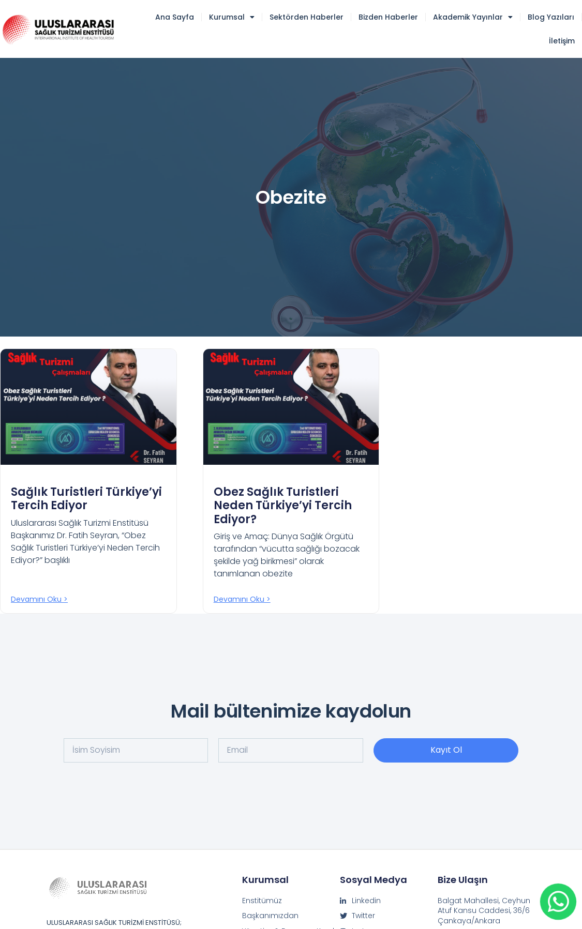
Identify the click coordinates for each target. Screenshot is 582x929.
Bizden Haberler (388, 17)
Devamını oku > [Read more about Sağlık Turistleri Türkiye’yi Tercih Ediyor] (39, 599)
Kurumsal (232, 17)
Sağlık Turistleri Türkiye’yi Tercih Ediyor (86, 498)
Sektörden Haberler (307, 17)
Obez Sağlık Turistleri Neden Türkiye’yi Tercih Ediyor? (283, 505)
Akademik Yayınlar (473, 17)
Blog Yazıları (551, 17)
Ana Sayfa (174, 17)
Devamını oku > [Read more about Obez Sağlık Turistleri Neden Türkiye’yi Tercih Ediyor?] (242, 599)
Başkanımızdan (270, 916)
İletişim (562, 41)
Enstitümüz (262, 901)
